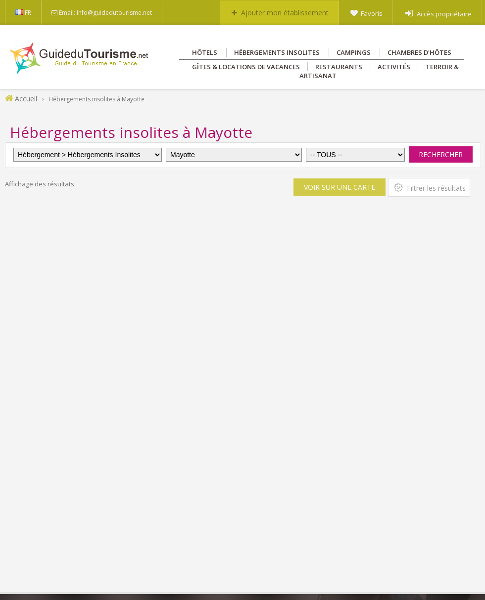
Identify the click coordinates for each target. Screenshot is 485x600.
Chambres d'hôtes (419, 52)
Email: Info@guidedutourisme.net (105, 12)
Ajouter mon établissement (285, 12)
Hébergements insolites (277, 52)
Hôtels (204, 52)
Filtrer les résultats (429, 187)
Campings (354, 52)
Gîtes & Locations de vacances (246, 66)
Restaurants (338, 66)
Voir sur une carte (339, 187)
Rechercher (441, 154)
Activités (394, 66)
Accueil (26, 98)
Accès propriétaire (444, 13)
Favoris (372, 13)
